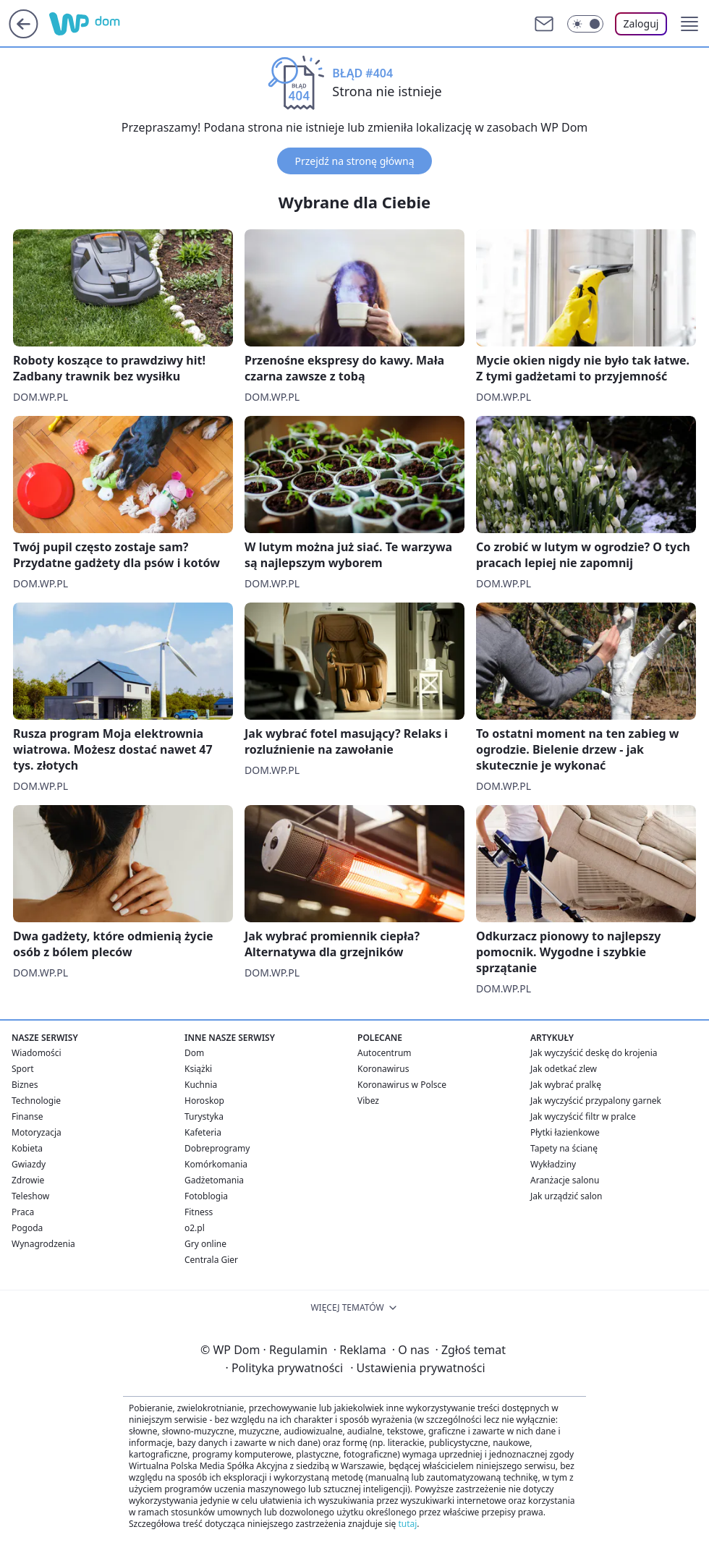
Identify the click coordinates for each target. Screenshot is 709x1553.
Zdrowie (28, 1180)
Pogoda (27, 1228)
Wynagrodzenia (43, 1244)
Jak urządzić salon (566, 1196)
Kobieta (27, 1148)
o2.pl (194, 1228)
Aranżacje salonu (564, 1180)
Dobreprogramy (217, 1148)
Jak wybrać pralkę (565, 1084)
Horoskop (204, 1100)
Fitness (198, 1212)
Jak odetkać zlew (563, 1069)
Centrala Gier (211, 1260)
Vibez (368, 1100)
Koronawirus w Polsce (401, 1084)
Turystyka (204, 1116)
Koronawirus (383, 1069)
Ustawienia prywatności (417, 1368)
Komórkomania (215, 1164)
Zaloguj (641, 23)
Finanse (27, 1116)
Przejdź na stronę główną (354, 161)
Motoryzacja (36, 1132)
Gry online (205, 1244)
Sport (23, 1069)
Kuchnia (200, 1084)
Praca (23, 1212)
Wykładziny (553, 1164)
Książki (198, 1069)
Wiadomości (36, 1053)
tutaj (407, 1524)
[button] (689, 23)
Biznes (25, 1084)
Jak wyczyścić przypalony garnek (595, 1100)
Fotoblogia (206, 1196)
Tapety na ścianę (564, 1148)
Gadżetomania (214, 1180)
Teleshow (30, 1196)
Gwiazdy (29, 1164)
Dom (194, 1053)
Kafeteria (202, 1132)
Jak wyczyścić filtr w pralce (583, 1116)
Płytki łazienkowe (565, 1132)
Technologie (36, 1100)
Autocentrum (384, 1053)
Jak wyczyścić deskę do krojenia (594, 1053)
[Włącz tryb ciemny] (585, 24)
